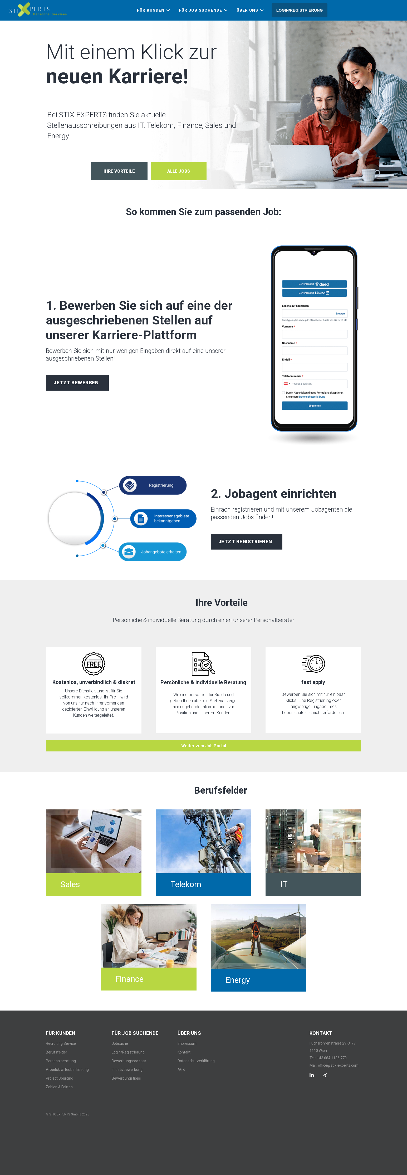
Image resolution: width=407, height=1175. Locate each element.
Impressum (187, 1043)
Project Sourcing (59, 1078)
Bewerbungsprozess (129, 1061)
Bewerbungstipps (126, 1078)
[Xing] (325, 1075)
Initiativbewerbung (127, 1069)
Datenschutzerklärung (196, 1061)
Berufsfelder (56, 1052)
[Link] (38, 9)
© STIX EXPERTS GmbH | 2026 (67, 1114)
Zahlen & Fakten (59, 1087)
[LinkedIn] (312, 1075)
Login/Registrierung (128, 1052)
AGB (181, 1069)
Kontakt (184, 1052)
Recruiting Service (61, 1043)
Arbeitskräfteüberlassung (67, 1069)
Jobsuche (120, 1043)
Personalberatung (61, 1061)
